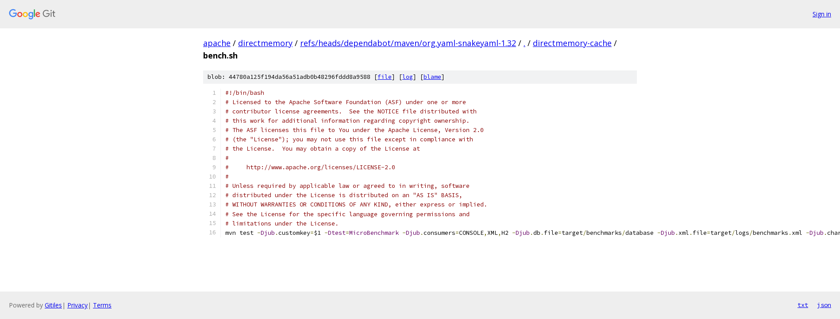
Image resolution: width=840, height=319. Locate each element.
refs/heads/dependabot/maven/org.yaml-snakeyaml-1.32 (408, 43)
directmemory (265, 43)
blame (432, 77)
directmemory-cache (572, 43)
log (407, 77)
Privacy (77, 305)
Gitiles (53, 305)
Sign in (822, 14)
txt (803, 305)
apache (217, 43)
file (385, 77)
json (824, 305)
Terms (102, 305)
